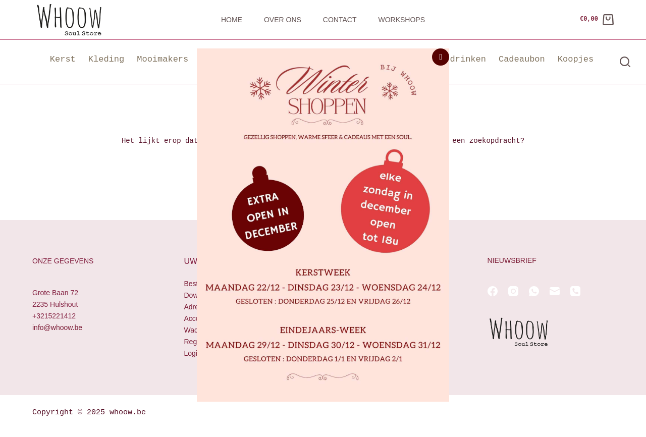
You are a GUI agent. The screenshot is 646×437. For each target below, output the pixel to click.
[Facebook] (493, 291)
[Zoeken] (625, 62)
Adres (193, 307)
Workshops (401, 20)
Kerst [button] (63, 59)
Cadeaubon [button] (522, 59)
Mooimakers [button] (162, 59)
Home (231, 20)
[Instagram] (513, 291)
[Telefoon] (575, 291)
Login (192, 354)
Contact (340, 20)
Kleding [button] (106, 59)
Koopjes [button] (576, 59)
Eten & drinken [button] (450, 59)
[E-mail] (555, 291)
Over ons (282, 20)
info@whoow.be (57, 328)
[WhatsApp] (534, 291)
